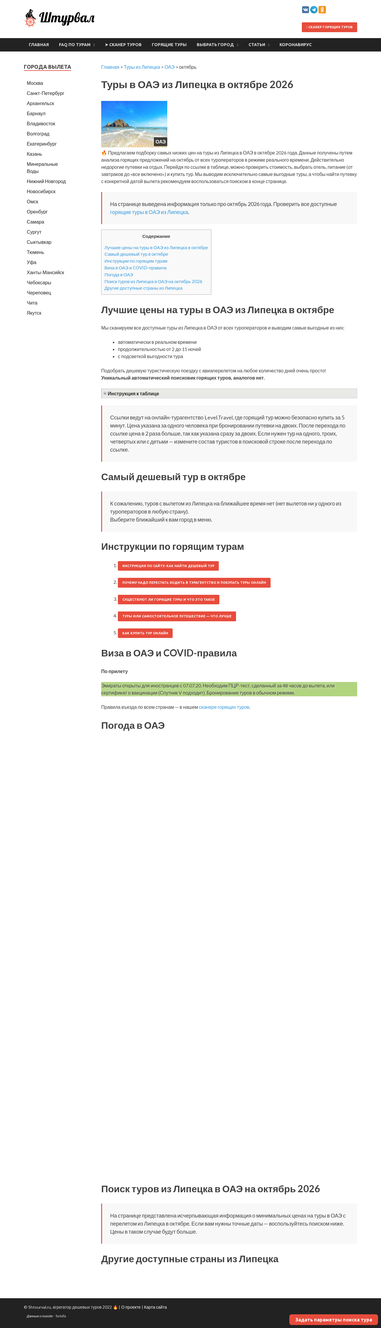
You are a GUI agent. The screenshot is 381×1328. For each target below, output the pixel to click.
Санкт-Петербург (45, 93)
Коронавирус (295, 44)
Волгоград (38, 133)
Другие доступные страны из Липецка (143, 288)
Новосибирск (41, 191)
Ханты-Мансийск (45, 272)
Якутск (34, 313)
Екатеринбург (42, 143)
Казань (34, 154)
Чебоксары (39, 282)
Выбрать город (215, 44)
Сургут (34, 232)
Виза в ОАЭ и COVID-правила (135, 267)
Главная (39, 44)
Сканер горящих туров (329, 27)
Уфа (31, 262)
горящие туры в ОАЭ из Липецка (149, 212)
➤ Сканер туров (123, 44)
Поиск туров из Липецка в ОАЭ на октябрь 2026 (153, 281)
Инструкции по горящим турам (135, 260)
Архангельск (40, 103)
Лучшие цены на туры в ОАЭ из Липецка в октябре (156, 247)
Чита (32, 302)
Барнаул (36, 113)
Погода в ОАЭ (118, 274)
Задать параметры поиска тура (333, 1319)
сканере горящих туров (224, 707)
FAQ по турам (74, 44)
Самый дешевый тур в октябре (136, 254)
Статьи (257, 44)
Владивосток (41, 123)
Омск (32, 201)
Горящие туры (169, 44)
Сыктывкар (39, 242)
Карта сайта (155, 1307)
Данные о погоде (40, 1316)
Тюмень (35, 252)
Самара (35, 221)
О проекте (130, 1307)
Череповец (39, 292)
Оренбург (37, 211)
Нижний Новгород (46, 181)
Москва (35, 83)
